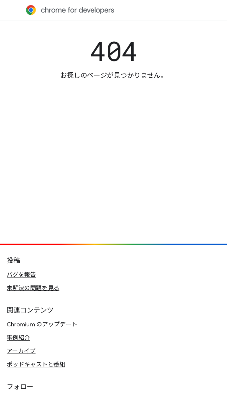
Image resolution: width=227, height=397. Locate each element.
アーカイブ (21, 351)
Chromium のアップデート (42, 324)
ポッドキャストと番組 (36, 364)
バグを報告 (21, 274)
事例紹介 (18, 337)
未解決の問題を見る (33, 288)
